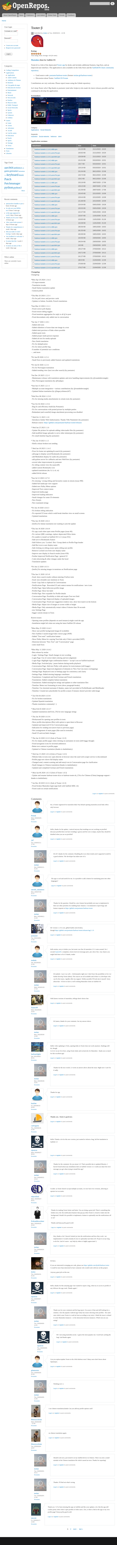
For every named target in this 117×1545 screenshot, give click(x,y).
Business (10, 83)
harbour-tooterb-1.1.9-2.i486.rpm (46, 160)
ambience (18, 168)
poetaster (34, 936)
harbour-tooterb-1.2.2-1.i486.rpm (46, 194)
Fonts (7, 151)
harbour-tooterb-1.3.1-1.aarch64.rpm (47, 245)
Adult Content (12, 78)
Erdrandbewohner (37, 1221)
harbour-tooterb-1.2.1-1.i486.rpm (46, 183)
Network (10, 95)
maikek (33, 960)
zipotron (34, 1150)
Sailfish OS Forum (61, 78)
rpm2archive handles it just (14, 203)
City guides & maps (14, 85)
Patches (10, 100)
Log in (94, 793)
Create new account (12, 45)
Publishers (30, 15)
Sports (10, 110)
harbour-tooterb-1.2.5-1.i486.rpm (46, 216)
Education (11, 135)
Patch (7, 179)
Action (10, 125)
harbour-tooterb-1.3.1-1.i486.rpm (46, 238)
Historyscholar (36, 1420)
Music (9, 93)
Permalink (34, 821)
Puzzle (10, 138)
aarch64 (8, 167)
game (6, 171)
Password (7, 38)
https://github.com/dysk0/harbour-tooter (96, 1265)
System (10, 113)
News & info (12, 98)
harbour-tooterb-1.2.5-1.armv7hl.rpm (47, 219)
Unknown (11, 115)
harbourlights (36, 1054)
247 (32, 840)
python (8, 187)
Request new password (13, 48)
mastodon (34, 136)
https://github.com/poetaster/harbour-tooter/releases (63, 423)
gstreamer (14, 171)
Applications (10, 73)
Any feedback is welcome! (14, 236)
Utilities (10, 118)
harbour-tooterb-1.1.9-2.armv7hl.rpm (47, 164)
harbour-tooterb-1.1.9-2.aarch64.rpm (47, 168)
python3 (17, 187)
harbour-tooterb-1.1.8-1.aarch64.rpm (47, 157)
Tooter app (61, 65)
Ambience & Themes (14, 80)
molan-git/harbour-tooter (83, 75)
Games (8, 120)
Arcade (10, 130)
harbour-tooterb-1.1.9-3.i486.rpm (46, 171)
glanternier (35, 1370)
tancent (33, 1518)
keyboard (12, 174)
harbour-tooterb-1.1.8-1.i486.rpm (46, 149)
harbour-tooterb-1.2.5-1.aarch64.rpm (47, 223)
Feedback (71, 15)
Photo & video (12, 103)
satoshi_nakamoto (37, 890)
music (21, 175)
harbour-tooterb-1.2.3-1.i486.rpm (46, 205)
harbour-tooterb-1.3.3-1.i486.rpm (46, 249)
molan (45, 33)
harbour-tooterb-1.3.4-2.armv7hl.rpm (47, 264)
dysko (33, 1272)
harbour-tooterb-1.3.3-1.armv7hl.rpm (47, 256)
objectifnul (35, 1197)
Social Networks (13, 108)
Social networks (44, 136)
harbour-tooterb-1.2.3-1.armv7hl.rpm (47, 208)
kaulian (33, 1103)
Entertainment (12, 90)
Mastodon (35, 60)
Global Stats (52, 15)
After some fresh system (13, 222)
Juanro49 (58, 952)
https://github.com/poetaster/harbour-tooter (79, 908)
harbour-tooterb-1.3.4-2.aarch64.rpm (47, 268)
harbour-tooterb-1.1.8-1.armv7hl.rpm (47, 153)
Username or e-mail (11, 31)
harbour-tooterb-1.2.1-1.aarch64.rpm (47, 190)
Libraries (9, 153)
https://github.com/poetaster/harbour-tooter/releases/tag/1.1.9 (74, 930)
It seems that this (11, 241)
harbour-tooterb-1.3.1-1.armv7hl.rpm (47, 242)
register (100, 793)
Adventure (11, 128)
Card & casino (12, 133)
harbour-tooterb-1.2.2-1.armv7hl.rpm (47, 197)
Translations (10, 148)
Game (9, 123)
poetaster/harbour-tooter (58, 75)
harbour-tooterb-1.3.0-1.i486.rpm (46, 227)
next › (75, 1529)
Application (11, 75)
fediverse (54, 136)
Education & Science (14, 88)
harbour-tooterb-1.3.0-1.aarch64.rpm (47, 234)
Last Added (41, 15)
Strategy (10, 143)
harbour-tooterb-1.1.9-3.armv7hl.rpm (47, 175)
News (21, 15)
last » (81, 1529)
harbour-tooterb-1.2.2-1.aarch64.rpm (47, 201)
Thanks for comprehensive (14, 227)
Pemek (33, 816)
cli (23, 168)
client (59, 136)
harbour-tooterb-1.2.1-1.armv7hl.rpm (47, 186)
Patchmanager (12, 183)
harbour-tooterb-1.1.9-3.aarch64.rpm (47, 179)
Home (4, 21)
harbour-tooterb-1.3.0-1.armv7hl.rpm (47, 231)
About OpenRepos (9, 15)
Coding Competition (12, 70)
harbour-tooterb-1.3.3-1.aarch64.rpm (47, 253)
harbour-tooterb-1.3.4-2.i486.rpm (46, 260)
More (23, 191)
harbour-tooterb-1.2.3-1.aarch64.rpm (47, 212)
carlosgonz (35, 1126)
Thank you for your (12, 218)
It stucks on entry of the (13, 246)
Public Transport (13, 105)
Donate (61, 15)
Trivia (9, 145)
